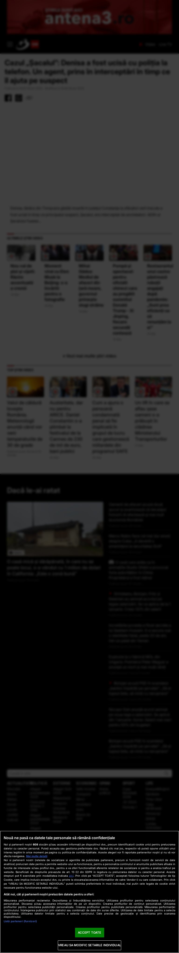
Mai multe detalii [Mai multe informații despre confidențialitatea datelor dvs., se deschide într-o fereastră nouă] (36, 856)
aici (71, 875)
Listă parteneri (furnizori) (20, 921)
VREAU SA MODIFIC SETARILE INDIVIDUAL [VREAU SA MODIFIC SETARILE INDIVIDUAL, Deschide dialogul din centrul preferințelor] (89, 945)
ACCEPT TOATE (89, 932)
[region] (89, 892)
